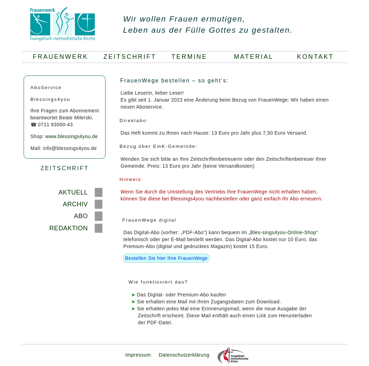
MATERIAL (258, 56)
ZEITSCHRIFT (129, 56)
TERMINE (195, 56)
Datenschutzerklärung (184, 355)
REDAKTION (68, 228)
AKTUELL (73, 192)
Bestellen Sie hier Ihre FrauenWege (166, 258)
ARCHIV (75, 204)
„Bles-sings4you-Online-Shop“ (283, 232)
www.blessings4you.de (71, 136)
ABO (81, 216)
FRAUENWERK (60, 56)
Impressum (138, 355)
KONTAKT (317, 56)
